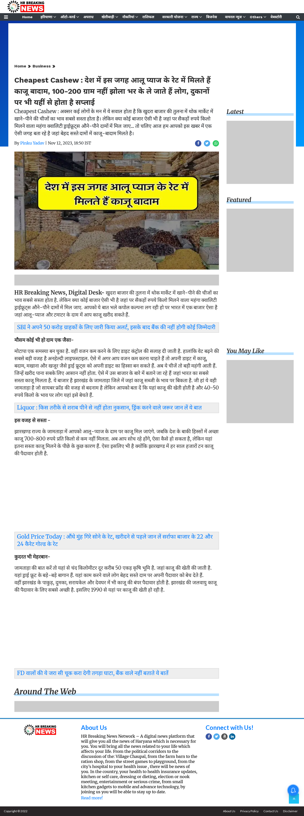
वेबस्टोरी (276, 17)
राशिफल (148, 17)
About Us (94, 727)
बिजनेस (211, 17)
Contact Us (270, 811)
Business (42, 66)
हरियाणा (46, 17)
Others (256, 17)
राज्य (194, 17)
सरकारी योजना (172, 17)
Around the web (45, 692)
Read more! (92, 797)
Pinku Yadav (32, 143)
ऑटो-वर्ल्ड (67, 17)
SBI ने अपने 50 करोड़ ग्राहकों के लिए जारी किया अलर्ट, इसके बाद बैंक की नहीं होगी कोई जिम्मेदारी (116, 327)
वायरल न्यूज (233, 17)
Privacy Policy (249, 811)
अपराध (88, 17)
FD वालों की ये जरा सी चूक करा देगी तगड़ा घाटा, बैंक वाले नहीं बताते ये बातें (93, 673)
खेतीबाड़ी (108, 17)
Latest (235, 112)
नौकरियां (128, 17)
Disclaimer (290, 811)
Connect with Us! (230, 727)
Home (27, 17)
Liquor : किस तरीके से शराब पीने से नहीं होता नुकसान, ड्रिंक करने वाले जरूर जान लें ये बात (109, 407)
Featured (239, 200)
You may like (245, 351)
